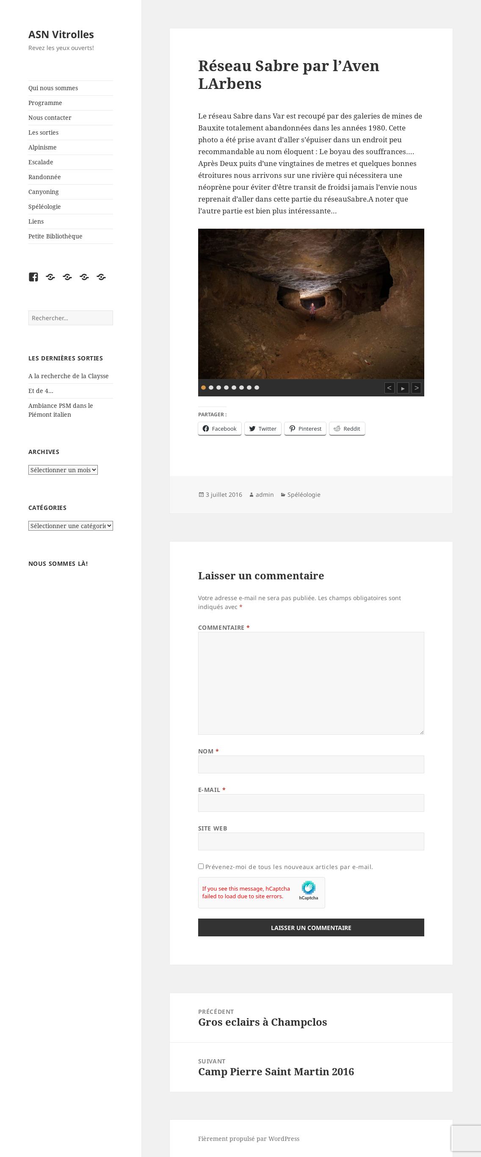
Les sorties (43, 132)
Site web (212, 828)
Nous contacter (50, 117)
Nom (208, 751)
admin (265, 494)
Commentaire (224, 627)
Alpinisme (42, 147)
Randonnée (44, 177)
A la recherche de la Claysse (69, 376)
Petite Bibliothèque (55, 236)
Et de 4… (40, 391)
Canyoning (43, 192)
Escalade (40, 162)
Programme (45, 103)
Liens (36, 221)
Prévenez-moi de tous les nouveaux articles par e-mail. (289, 867)
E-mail (212, 790)
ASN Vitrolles (61, 34)
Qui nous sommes (53, 88)
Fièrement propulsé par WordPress (248, 1139)
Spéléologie (44, 206)
